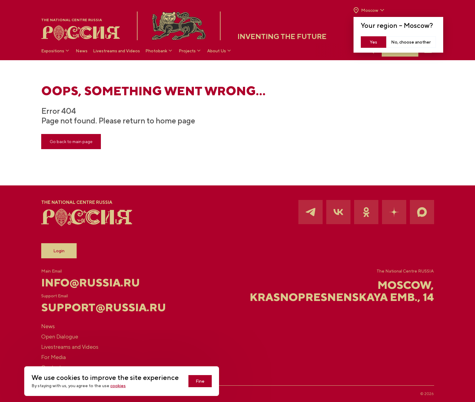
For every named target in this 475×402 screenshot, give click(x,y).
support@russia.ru (103, 307)
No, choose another (411, 42)
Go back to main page (71, 141)
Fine (200, 381)
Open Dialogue (59, 336)
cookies (118, 385)
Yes (373, 42)
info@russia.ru (90, 282)
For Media (53, 357)
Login (59, 250)
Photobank (159, 50)
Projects (190, 50)
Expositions (55, 50)
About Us (219, 50)
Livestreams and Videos (116, 50)
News (82, 50)
